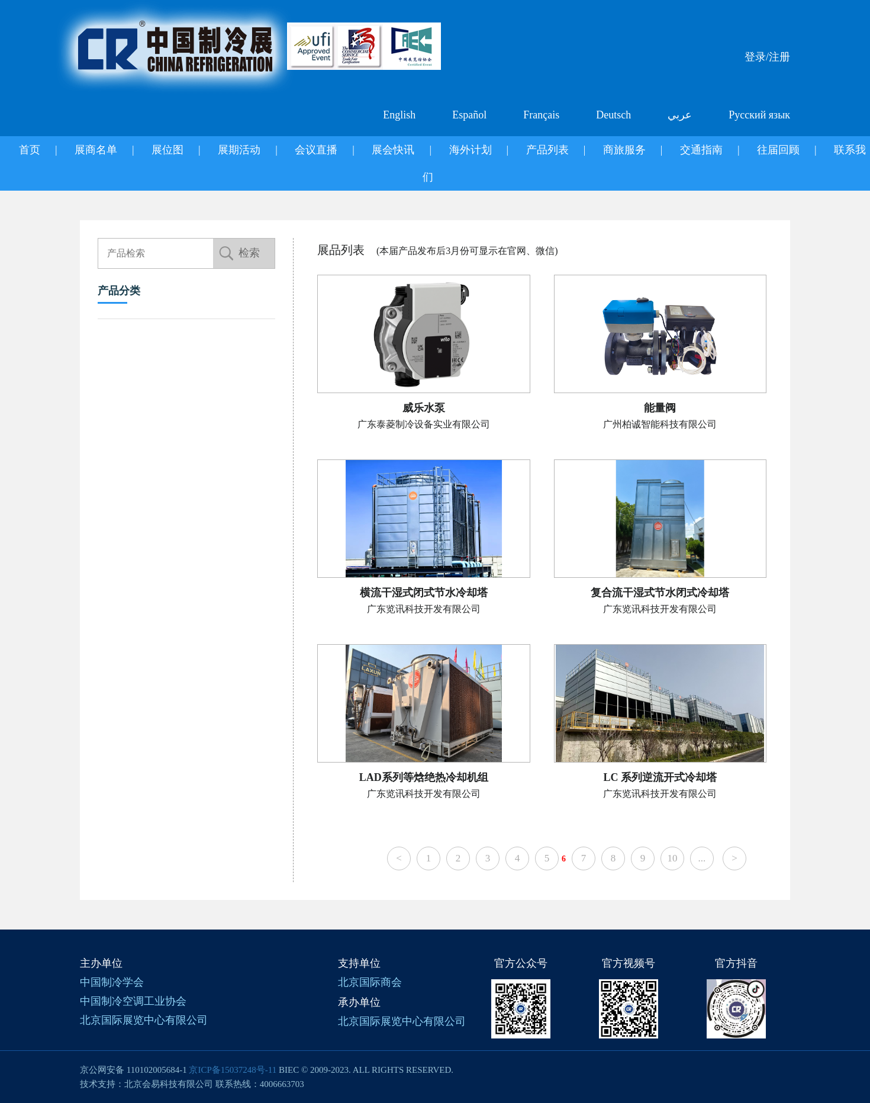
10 (672, 858)
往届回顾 (778, 150)
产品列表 (547, 150)
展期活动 (239, 150)
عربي (680, 115)
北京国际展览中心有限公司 (144, 1020)
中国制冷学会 (112, 982)
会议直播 (316, 150)
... (702, 858)
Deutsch (613, 115)
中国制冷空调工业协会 (133, 1001)
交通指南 (701, 150)
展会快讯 (393, 150)
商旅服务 (624, 150)
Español (469, 115)
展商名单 (96, 150)
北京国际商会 (370, 982)
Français (541, 115)
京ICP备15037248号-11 (232, 1070)
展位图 (167, 150)
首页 (29, 150)
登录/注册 (767, 57)
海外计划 (470, 150)
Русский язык (759, 115)
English (399, 115)
